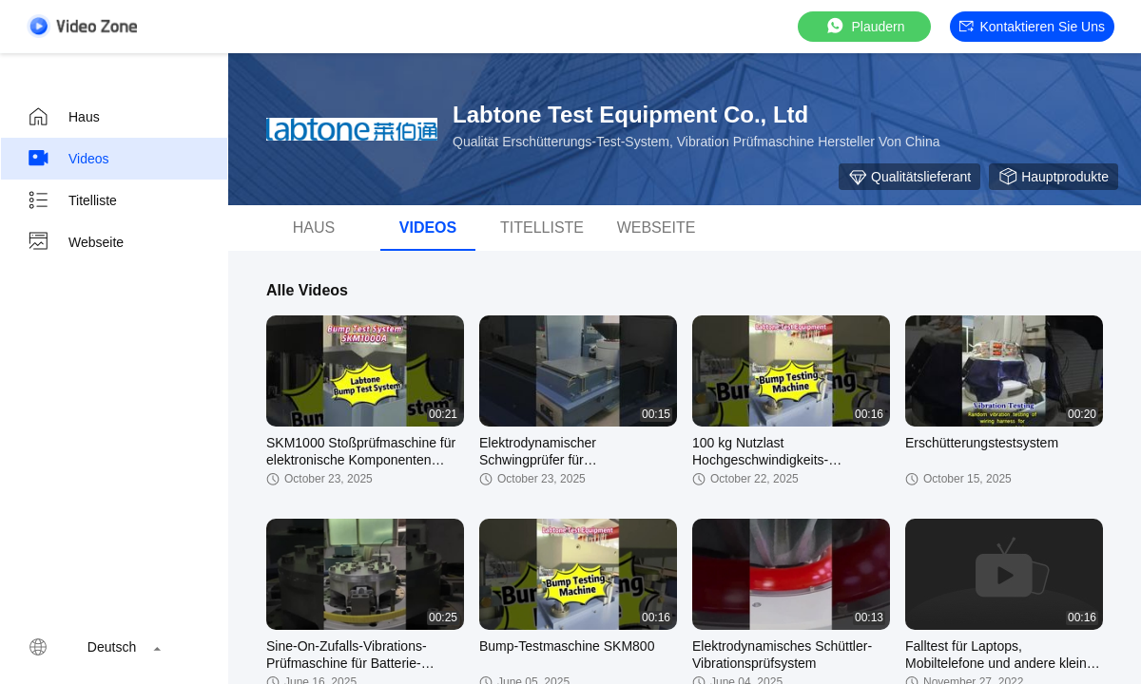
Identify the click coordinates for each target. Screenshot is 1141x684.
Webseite (75, 242)
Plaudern (864, 26)
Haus (63, 116)
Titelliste (72, 200)
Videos (68, 158)
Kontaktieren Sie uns (1032, 26)
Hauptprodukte (1053, 176)
